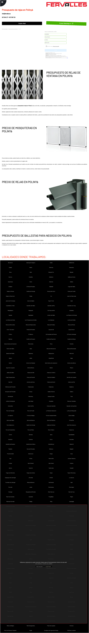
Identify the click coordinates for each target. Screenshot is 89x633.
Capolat (10, 315)
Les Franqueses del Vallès (31, 320)
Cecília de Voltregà (31, 291)
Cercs (51, 439)
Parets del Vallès (10, 348)
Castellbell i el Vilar (10, 305)
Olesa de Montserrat (51, 348)
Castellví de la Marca (30, 444)
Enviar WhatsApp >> (66, 23)
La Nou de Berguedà (71, 410)
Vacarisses (10, 281)
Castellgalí (71, 501)
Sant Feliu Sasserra (71, 425)
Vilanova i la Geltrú (51, 372)
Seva (71, 453)
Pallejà (30, 501)
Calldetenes (71, 262)
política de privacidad (56, 46)
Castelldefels (71, 434)
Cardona (31, 439)
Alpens (10, 358)
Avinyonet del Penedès (10, 391)
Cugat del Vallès (71, 286)
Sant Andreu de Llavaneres (51, 363)
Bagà (71, 358)
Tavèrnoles (51, 468)
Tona (71, 396)
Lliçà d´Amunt (71, 329)
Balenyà (10, 339)
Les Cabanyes (51, 320)
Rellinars (51, 449)
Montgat (10, 492)
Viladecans (51, 386)
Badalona (71, 386)
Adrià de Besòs (30, 367)
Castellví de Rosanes (10, 444)
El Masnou (30, 334)
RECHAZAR (39, 566)
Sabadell (51, 286)
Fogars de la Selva (31, 472)
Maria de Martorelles (10, 324)
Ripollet (71, 272)
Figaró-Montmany (71, 472)
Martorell (72, 353)
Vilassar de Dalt (30, 372)
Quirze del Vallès (10, 420)
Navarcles (71, 267)
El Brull (51, 477)
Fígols (51, 472)
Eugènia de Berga (71, 339)
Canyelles (51, 401)
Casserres (71, 429)
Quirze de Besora (31, 420)
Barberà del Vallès (10, 353)
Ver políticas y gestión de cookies (43, 563)
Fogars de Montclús (10, 472)
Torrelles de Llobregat (10, 482)
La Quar (10, 463)
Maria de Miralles (51, 324)
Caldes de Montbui (51, 425)
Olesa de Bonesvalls (71, 348)
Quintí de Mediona (51, 420)
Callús (51, 262)
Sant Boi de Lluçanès (71, 377)
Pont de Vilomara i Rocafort (10, 630)
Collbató (10, 286)
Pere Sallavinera (10, 425)
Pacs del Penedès (31, 449)
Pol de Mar (71, 420)
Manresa (51, 267)
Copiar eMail (22, 23)
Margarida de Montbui (31, 492)
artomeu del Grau (31, 382)
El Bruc (10, 334)
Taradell (71, 468)
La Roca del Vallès (71, 320)
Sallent (51, 367)
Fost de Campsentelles (51, 415)
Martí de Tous (72, 492)
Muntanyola (10, 396)
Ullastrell (72, 444)
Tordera (71, 463)
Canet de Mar (31, 406)
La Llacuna (71, 477)
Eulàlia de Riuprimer (51, 339)
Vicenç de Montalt (31, 377)
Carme (10, 434)
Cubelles (31, 277)
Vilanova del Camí (51, 382)
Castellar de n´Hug (71, 305)
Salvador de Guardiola (71, 406)
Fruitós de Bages (31, 415)
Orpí (10, 458)
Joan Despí (30, 401)
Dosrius (10, 277)
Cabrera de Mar (71, 382)
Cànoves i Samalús (71, 401)
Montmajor (71, 487)
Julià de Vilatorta (71, 458)
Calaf (71, 301)
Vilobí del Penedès (31, 329)
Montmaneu (51, 487)
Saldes (71, 281)
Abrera (10, 468)
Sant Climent (31, 463)
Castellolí (31, 496)
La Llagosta (10, 415)
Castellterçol (51, 444)
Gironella (31, 477)
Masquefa (31, 310)
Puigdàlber (51, 496)
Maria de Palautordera (31, 324)
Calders (71, 391)
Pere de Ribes (31, 429)
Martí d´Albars (51, 429)
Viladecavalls (31, 386)
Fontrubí (10, 487)
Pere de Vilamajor (10, 410)
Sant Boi (10, 382)
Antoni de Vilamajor (30, 363)
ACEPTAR (48, 566)
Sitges (51, 453)
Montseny (31, 396)
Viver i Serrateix (10, 329)
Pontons (71, 625)
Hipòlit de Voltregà (31, 425)
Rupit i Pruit (51, 301)
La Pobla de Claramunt (51, 410)
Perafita (71, 344)
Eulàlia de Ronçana (31, 339)
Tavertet (31, 468)
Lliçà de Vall (51, 329)
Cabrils (10, 363)
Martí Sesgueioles (31, 625)
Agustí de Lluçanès (10, 367)
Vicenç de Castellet (51, 406)
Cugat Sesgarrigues (10, 377)
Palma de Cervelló (10, 501)
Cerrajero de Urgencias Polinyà (51, 630)
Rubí (31, 272)
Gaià (71, 482)
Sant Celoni (51, 463)
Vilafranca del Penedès (10, 386)
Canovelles (10, 406)
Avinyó (30, 391)
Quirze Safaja (71, 415)
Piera (51, 344)
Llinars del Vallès (51, 315)
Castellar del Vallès (31, 305)
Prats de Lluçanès (51, 625)
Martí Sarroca (51, 492)
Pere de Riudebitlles (10, 429)
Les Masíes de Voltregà (71, 315)
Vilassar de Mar (51, 396)
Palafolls (10, 449)
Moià (51, 501)
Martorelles (30, 344)
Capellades (30, 315)
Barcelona (10, 262)
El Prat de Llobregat (71, 334)
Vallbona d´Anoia (71, 277)
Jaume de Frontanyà (10, 301)
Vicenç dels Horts (51, 291)
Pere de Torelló (30, 410)
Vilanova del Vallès (71, 372)
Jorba (30, 487)
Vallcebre (51, 277)
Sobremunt (30, 453)
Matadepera (10, 310)
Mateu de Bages (10, 625)
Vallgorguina (51, 353)
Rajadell (71, 449)
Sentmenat (51, 482)
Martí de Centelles (10, 496)
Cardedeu (71, 310)
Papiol (71, 496)
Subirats (51, 281)
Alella (31, 358)
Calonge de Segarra (30, 262)
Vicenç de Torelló (71, 291)
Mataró (71, 367)
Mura (10, 272)
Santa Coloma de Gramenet (10, 344)
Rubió (30, 267)
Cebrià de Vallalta (51, 377)
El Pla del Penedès (31, 286)
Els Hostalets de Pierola (51, 334)
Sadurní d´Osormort (10, 296)
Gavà (31, 348)
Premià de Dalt (10, 453)
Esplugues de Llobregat (10, 477)
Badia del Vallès (10, 372)
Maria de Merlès (71, 324)
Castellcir (10, 439)
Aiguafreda (51, 358)
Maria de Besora (30, 482)
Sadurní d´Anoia (10, 291)
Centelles (71, 439)
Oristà (30, 458)
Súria (31, 281)
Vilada (30, 296)
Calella (10, 267)
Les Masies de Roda (10, 320)
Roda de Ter (51, 272)
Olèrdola (31, 434)
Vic (51, 296)
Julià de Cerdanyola (10, 401)
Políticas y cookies (71, 630)
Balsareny (31, 353)
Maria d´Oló (51, 458)
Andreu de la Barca (71, 363)
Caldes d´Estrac (51, 391)
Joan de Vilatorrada (71, 296)
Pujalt (30, 630)
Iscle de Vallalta (30, 301)
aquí (67, 57)
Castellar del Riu (51, 305)
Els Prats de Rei (51, 310)
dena (51, 434)
